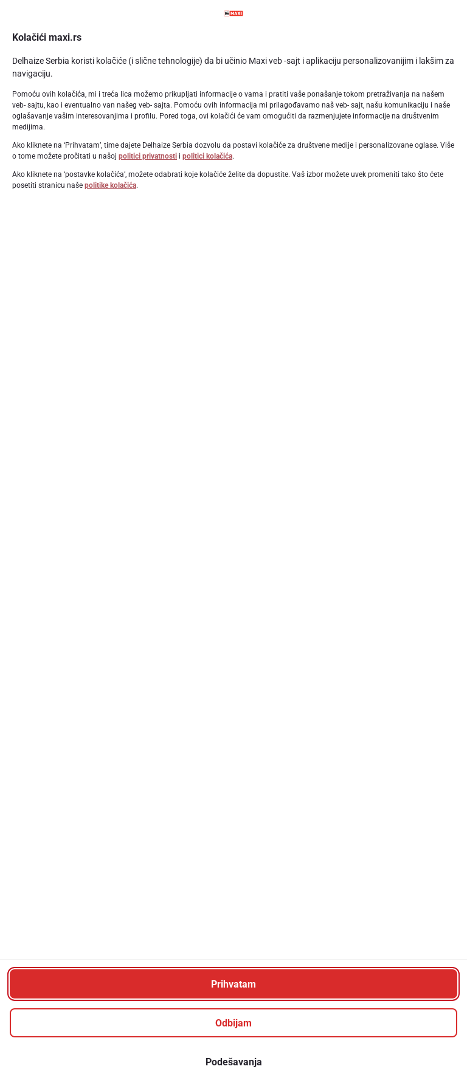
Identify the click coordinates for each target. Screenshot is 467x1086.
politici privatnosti (148, 156)
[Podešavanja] (233, 1061)
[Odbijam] (233, 1022)
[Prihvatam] (233, 983)
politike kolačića (110, 185)
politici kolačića (207, 156)
